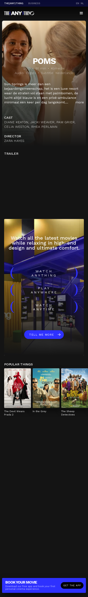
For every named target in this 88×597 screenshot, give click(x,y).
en (77, 3)
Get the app (72, 585)
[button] (81, 13)
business (34, 3)
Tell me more (41, 334)
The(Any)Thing (13, 3)
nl (82, 3)
